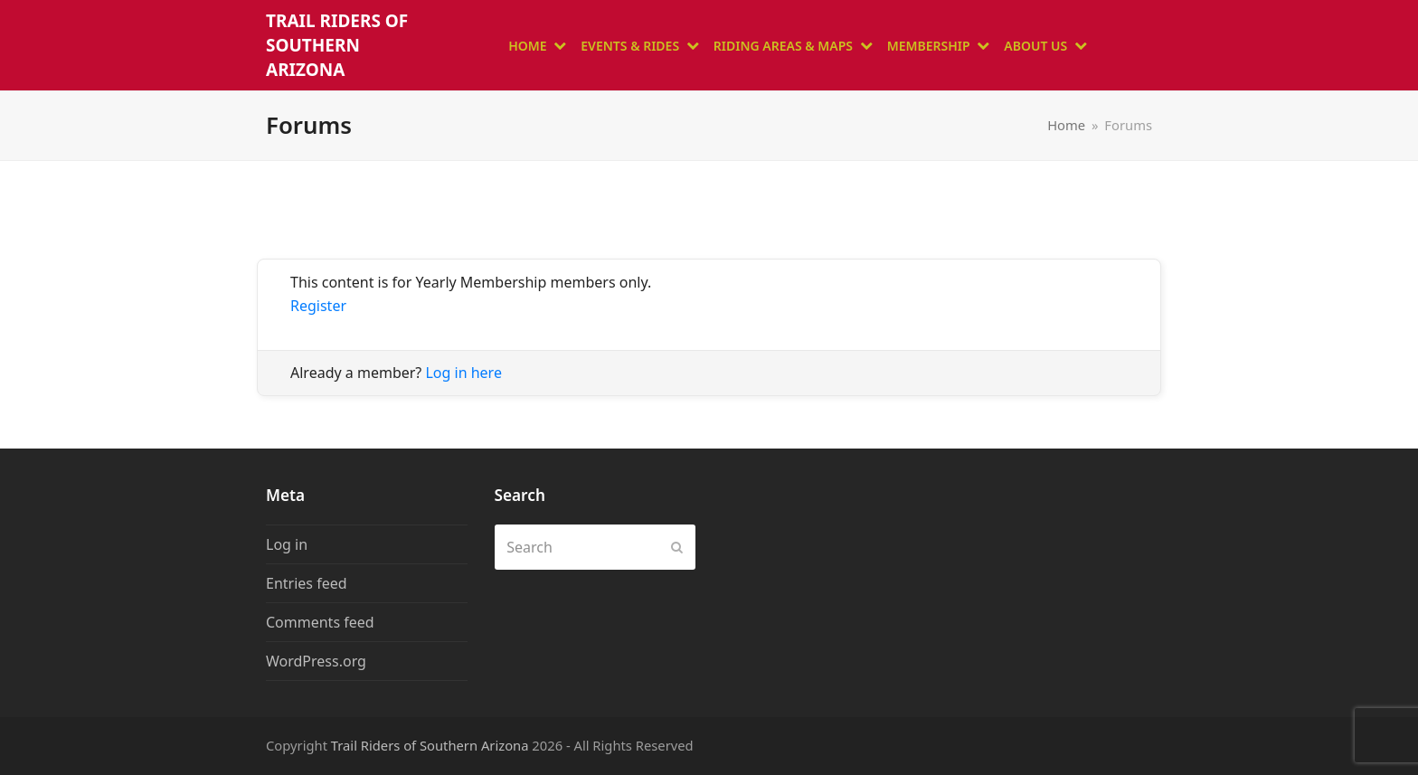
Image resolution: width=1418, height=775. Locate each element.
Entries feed (306, 583)
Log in (286, 544)
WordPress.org (316, 661)
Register (318, 306)
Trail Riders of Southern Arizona (337, 45)
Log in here (463, 373)
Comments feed (320, 622)
